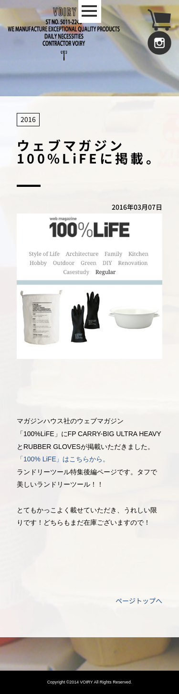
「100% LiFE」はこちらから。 (63, 459)
